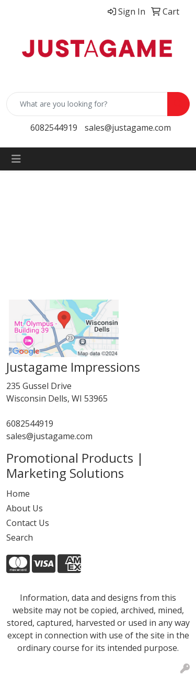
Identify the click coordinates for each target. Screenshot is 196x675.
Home (18, 493)
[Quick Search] (87, 104)
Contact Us (27, 523)
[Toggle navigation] (16, 159)
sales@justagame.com (128, 127)
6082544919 (53, 127)
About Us (24, 508)
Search (19, 537)
